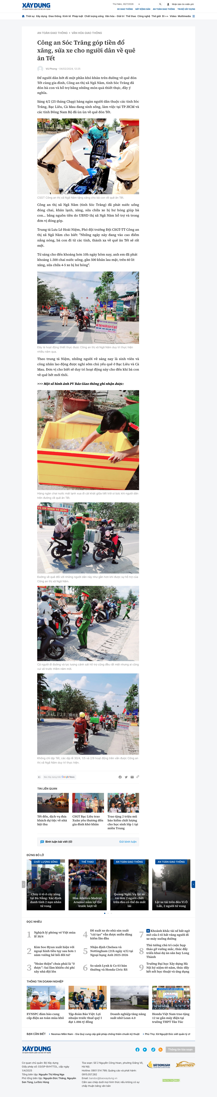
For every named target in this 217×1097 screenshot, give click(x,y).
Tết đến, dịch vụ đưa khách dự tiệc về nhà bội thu (52, 820)
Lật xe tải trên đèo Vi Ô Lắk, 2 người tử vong (171, 904)
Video (173, 16)
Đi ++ (165, 16)
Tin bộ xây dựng (186, 9)
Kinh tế (67, 16)
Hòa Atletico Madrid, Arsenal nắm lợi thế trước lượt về (88, 902)
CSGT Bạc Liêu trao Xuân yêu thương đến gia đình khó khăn (87, 820)
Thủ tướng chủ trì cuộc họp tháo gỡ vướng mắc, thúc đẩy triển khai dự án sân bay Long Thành (167, 951)
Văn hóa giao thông (87, 33)
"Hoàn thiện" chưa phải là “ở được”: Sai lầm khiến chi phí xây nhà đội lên (54, 967)
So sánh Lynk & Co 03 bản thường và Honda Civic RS (108, 967)
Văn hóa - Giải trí (114, 16)
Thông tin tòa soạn (180, 1049)
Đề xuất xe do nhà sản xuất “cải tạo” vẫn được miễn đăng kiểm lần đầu (111, 934)
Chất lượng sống (94, 16)
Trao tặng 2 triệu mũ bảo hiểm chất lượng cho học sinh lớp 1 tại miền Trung (123, 822)
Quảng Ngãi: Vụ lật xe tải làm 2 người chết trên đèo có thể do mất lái (129, 900)
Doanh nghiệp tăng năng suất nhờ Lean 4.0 (128, 1016)
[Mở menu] (193, 16)
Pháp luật (77, 16)
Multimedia (184, 16)
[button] (104, 913)
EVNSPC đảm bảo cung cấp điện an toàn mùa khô (45, 1016)
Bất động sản (142, 9)
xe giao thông (125, 9)
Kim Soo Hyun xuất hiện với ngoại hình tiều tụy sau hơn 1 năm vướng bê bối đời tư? (55, 951)
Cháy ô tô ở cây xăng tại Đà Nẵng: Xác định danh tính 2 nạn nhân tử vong (45, 900)
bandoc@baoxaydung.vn (103, 1078)
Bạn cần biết (36, 1034)
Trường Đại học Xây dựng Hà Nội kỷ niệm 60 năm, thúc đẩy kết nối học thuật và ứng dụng (167, 967)
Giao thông (54, 16)
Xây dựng (41, 16)
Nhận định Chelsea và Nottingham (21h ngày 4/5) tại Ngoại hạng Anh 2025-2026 (111, 951)
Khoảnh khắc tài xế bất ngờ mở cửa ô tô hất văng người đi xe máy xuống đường (168, 935)
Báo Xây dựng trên (59, 777)
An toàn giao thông (164, 9)
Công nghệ (143, 16)
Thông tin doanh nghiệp (45, 981)
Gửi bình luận (128, 841)
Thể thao (131, 16)
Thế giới (156, 16)
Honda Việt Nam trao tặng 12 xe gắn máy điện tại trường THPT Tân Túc (171, 1018)
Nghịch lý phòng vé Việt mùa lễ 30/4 (54, 934)
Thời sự (30, 16)
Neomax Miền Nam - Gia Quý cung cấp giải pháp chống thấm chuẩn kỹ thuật (95, 1034)
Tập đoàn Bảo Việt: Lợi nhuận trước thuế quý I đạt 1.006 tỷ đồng (85, 1018)
